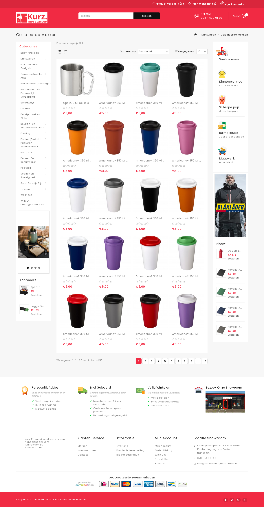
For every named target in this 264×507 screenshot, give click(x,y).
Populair (26, 168)
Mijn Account (163, 446)
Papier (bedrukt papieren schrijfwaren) (31, 143)
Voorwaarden (87, 450)
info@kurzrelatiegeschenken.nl (217, 463)
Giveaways (28, 102)
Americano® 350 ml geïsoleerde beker (125, 103)
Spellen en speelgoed (28, 175)
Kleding (25, 133)
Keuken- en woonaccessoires (32, 125)
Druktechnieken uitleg (130, 450)
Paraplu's (27, 152)
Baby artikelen (30, 53)
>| (205, 361)
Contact (83, 454)
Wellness (26, 195)
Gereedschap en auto (31, 75)
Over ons (122, 446)
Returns (160, 463)
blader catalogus (127, 454)
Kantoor (26, 108)
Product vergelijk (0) (69, 43)
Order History (163, 450)
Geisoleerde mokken (234, 34)
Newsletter (162, 459)
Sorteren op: (128, 51)
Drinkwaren (208, 34)
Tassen (25, 189)
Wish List (160, 454)
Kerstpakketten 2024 (30, 116)
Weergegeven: (185, 51)
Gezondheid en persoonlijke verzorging (30, 93)
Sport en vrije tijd (32, 183)
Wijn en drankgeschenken (32, 202)
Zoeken (147, 16)
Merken (82, 446)
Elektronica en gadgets (29, 66)
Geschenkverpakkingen (34, 83)
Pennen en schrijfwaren (29, 160)
